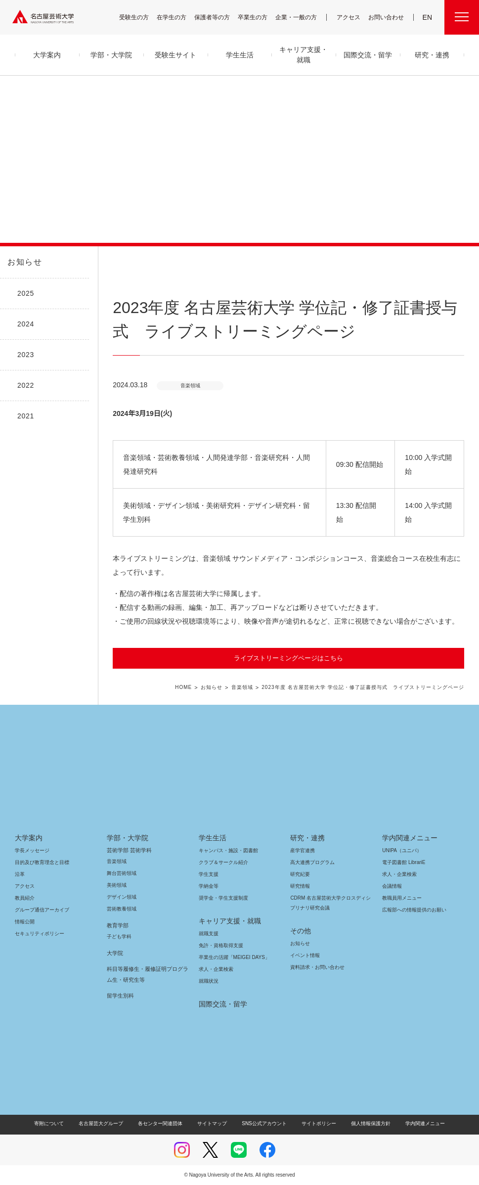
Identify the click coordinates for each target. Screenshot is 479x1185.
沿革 (20, 874)
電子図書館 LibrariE (404, 862)
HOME (192, 687)
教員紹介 (25, 898)
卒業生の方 (259, 17)
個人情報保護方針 (364, 1123)
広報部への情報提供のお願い (414, 909)
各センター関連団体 (165, 1123)
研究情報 (300, 886)
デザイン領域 (121, 897)
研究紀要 (300, 874)
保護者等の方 (218, 17)
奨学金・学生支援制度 (222, 898)
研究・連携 (305, 838)
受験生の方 (140, 17)
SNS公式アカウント (262, 1123)
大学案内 (29, 838)
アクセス (351, 17)
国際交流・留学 (221, 1004)
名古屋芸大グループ (107, 1123)
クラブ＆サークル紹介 (221, 862)
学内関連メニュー (408, 838)
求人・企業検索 (215, 969)
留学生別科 (120, 996)
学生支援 (208, 874)
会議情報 (392, 886)
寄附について (57, 1123)
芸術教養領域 (121, 908)
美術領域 (117, 885)
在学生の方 (178, 17)
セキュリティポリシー (36, 933)
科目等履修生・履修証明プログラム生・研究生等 (145, 974)
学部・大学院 (126, 838)
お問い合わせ (387, 17)
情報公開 (25, 921)
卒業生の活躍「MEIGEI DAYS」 (230, 957)
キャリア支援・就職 (226, 921)
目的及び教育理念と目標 (42, 862)
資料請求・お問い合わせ (316, 967)
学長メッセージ (31, 850)
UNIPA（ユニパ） (398, 850)
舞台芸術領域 (121, 873)
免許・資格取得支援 (220, 945)
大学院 (115, 953)
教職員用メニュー (401, 898)
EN (428, 17)
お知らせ (23, 262)
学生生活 (212, 838)
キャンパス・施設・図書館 (224, 850)
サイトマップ (214, 1123)
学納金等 (208, 886)
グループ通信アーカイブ (40, 909)
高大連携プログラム (311, 862)
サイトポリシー (313, 1123)
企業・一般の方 (301, 17)
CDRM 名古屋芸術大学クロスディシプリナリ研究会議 (330, 903)
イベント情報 (304, 955)
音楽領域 (250, 687)
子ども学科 (119, 936)
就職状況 (208, 981)
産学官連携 (302, 850)
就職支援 (208, 933)
